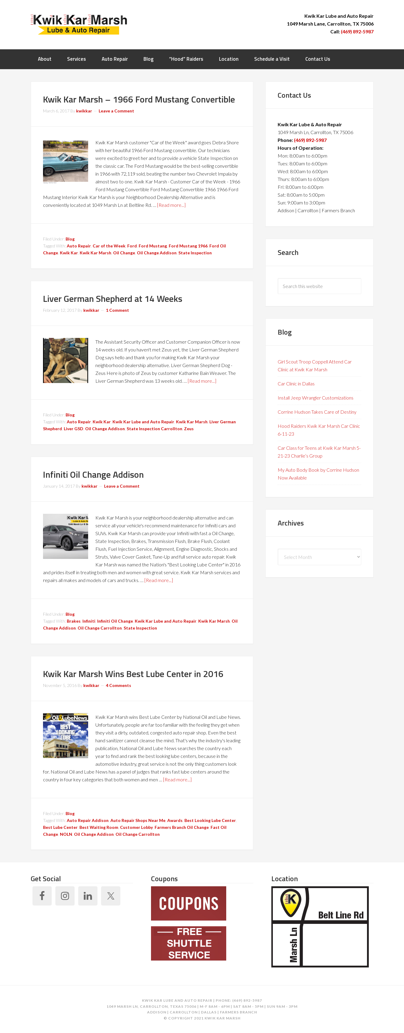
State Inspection (195, 252)
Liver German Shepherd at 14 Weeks (112, 298)
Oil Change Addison (157, 252)
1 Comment (117, 310)
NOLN (66, 834)
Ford (132, 245)
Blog (70, 238)
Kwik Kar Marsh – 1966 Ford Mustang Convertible (139, 99)
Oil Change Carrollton (100, 627)
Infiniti (88, 621)
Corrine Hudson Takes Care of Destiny (317, 412)
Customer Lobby (136, 827)
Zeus (189, 428)
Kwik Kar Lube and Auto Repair (143, 421)
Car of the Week (109, 245)
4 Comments (118, 685)
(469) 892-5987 (357, 31)
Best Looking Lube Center (210, 820)
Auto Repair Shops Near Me (137, 820)
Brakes (74, 621)
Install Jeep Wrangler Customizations (315, 397)
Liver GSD (73, 428)
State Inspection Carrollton (154, 428)
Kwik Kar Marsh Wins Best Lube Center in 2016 (133, 674)
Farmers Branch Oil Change (182, 827)
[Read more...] (171, 205)
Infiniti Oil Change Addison (93, 474)
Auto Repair (79, 245)
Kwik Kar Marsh (79, 24)
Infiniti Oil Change (115, 621)
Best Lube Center (60, 827)
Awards (175, 820)
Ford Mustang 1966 (188, 245)
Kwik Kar (69, 252)
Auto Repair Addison (88, 820)
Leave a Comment (116, 110)
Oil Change (124, 252)
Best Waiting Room (98, 827)
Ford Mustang (153, 245)
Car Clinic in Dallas (296, 383)
